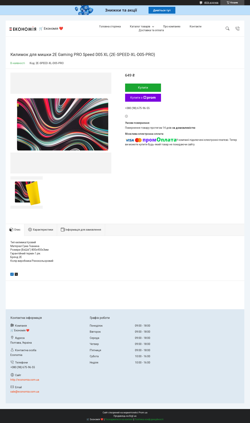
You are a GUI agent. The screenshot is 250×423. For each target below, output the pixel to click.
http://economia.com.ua (24, 379)
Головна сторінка (110, 26)
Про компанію (171, 26)
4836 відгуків (211, 2)
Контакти (195, 26)
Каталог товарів (140, 26)
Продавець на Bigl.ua (125, 416)
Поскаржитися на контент (119, 419)
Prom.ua (143, 412)
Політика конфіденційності (149, 419)
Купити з (143, 97)
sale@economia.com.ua (24, 391)
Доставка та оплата (151, 30)
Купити (143, 87)
